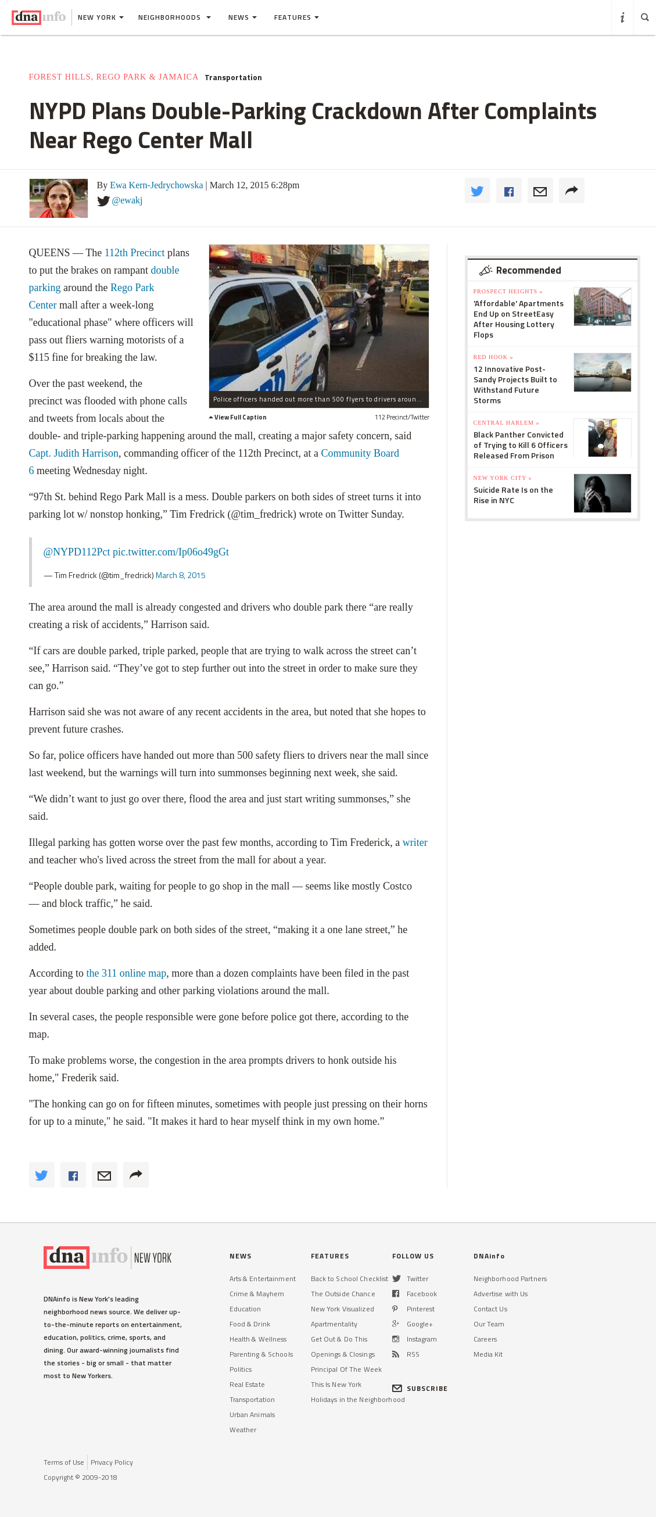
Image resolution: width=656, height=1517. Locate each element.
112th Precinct (135, 253)
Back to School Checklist (350, 1278)
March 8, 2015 (181, 575)
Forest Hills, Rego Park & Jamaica (114, 77)
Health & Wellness (258, 1338)
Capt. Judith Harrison (74, 453)
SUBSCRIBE (420, 1388)
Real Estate (247, 1384)
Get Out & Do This (339, 1338)
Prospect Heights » (508, 291)
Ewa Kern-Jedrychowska (156, 185)
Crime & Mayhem (257, 1293)
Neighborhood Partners (510, 1278)
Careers (485, 1338)
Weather (243, 1429)
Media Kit (488, 1354)
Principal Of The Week (346, 1369)
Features (296, 17)
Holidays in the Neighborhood (358, 1399)
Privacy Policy (112, 1462)
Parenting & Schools (261, 1354)
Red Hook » (494, 357)
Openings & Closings (343, 1354)
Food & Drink (250, 1323)
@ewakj (127, 200)
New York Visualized (342, 1308)
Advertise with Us (501, 1293)
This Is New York (336, 1384)
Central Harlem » (507, 422)
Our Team (489, 1323)
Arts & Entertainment (263, 1278)
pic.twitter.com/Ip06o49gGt (171, 552)
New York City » (503, 478)
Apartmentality (334, 1323)
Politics (241, 1369)
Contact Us (490, 1308)
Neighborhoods (174, 17)
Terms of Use (64, 1462)
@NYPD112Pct (77, 552)
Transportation (233, 77)
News (242, 17)
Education (245, 1308)
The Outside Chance (343, 1293)
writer (413, 842)
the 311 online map (126, 973)
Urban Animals (252, 1414)
